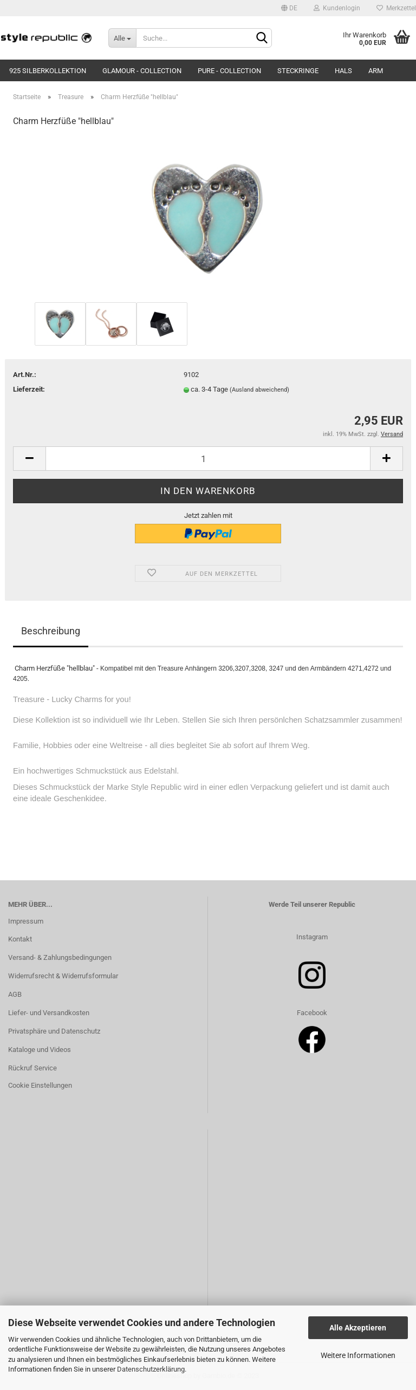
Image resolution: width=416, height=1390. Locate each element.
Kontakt (20, 939)
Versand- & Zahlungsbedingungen (60, 957)
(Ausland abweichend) (259, 389)
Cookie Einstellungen (40, 1085)
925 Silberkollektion (47, 71)
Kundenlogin (337, 8)
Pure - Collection (229, 71)
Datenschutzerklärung (151, 1369)
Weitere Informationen (358, 1355)
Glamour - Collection (141, 71)
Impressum (25, 921)
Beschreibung (50, 630)
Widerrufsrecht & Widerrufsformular (63, 976)
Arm (375, 71)
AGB (15, 994)
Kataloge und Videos (39, 1049)
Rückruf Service (32, 1068)
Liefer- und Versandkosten (48, 1013)
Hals (343, 71)
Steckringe (297, 71)
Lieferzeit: (29, 389)
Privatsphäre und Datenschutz (54, 1031)
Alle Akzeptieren (357, 1327)
